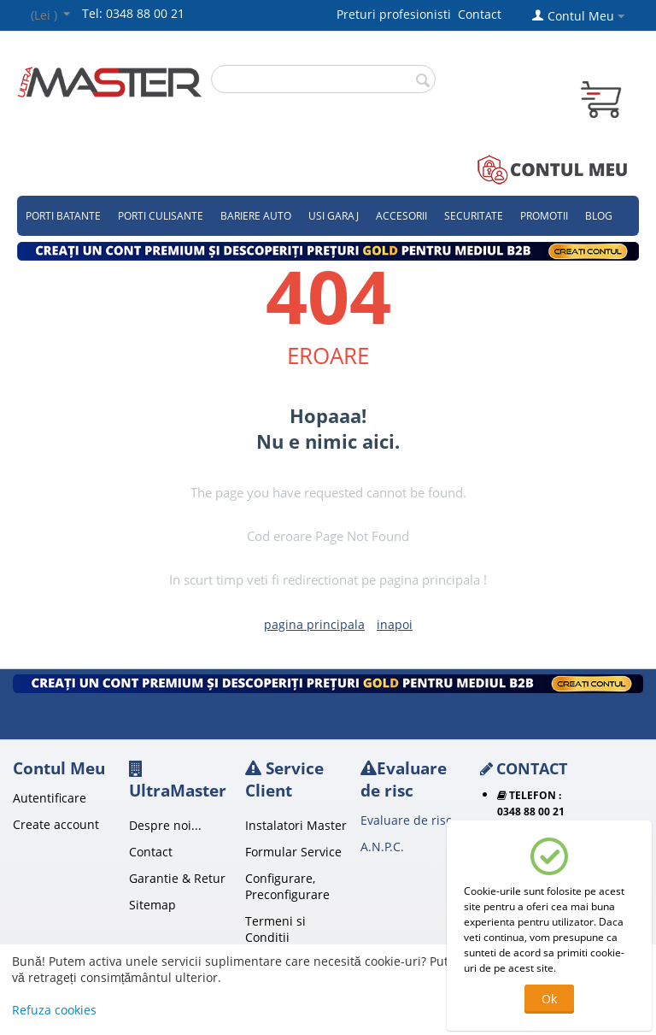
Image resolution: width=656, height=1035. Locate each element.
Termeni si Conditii (275, 929)
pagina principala (314, 624)
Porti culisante (160, 216)
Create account (56, 824)
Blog (598, 216)
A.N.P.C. (382, 846)
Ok (549, 999)
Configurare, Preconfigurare (287, 886)
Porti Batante (63, 216)
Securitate (473, 216)
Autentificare (49, 798)
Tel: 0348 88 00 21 (133, 13)
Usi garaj (333, 216)
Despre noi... (165, 825)
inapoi (395, 624)
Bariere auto (255, 216)
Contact (479, 14)
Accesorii (401, 216)
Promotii (544, 216)
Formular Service (293, 852)
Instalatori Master (296, 825)
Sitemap (152, 905)
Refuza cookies (54, 1010)
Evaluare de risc (406, 820)
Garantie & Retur (177, 878)
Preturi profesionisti (397, 14)
